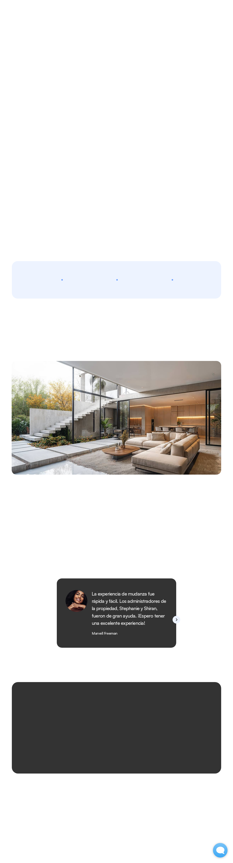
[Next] (176, 620)
